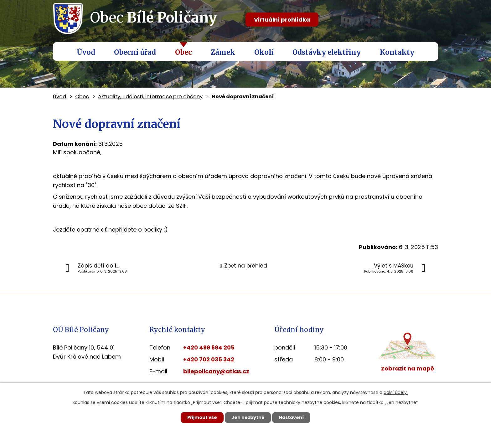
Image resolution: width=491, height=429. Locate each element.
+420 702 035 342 (208, 359)
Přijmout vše (202, 417)
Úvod (86, 52)
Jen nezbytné (247, 417)
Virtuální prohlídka (282, 19)
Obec (183, 52)
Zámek (223, 52)
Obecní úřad (135, 52)
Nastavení (291, 417)
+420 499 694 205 (209, 347)
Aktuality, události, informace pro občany (150, 96)
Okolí (264, 52)
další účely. (396, 392)
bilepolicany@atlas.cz (216, 371)
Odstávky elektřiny (326, 52)
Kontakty (397, 52)
